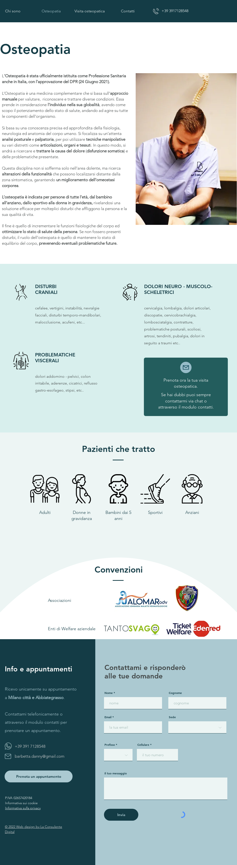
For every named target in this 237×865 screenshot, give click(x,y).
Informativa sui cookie (21, 803)
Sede (172, 717)
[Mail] (186, 367)
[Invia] (121, 815)
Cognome (175, 692)
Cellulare (143, 744)
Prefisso (109, 744)
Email (107, 717)
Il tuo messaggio (115, 773)
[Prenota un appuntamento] (39, 776)
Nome (108, 692)
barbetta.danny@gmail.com (39, 756)
